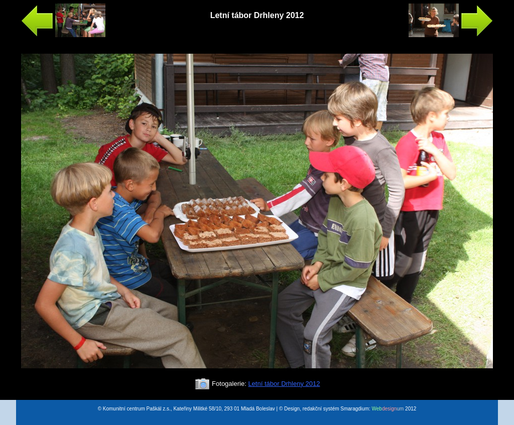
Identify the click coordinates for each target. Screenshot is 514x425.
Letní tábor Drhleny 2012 (284, 383)
